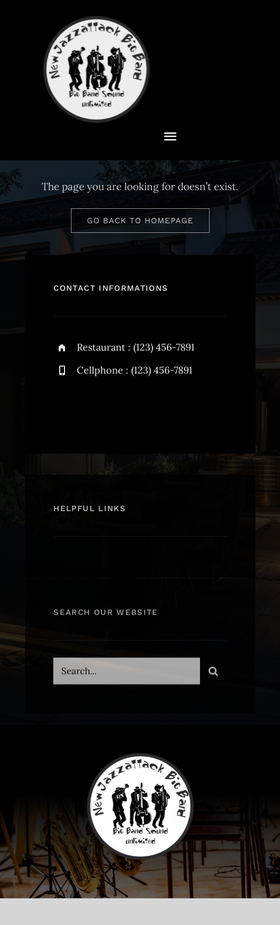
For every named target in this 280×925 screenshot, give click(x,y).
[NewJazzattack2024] (95, 20)
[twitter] (95, 408)
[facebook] (65, 408)
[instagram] (124, 408)
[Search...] (126, 673)
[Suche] (213, 673)
